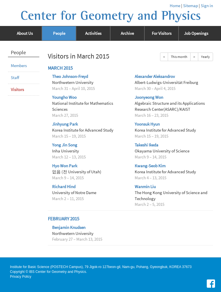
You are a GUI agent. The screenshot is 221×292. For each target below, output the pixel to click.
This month (179, 57)
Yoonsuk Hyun (147, 124)
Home (175, 5)
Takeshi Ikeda (146, 145)
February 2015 (63, 219)
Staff (15, 77)
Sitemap (190, 5)
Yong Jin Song (64, 145)
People (59, 33)
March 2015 (60, 68)
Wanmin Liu (145, 186)
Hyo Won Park (64, 165)
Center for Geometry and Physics (111, 16)
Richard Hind (63, 186)
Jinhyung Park (65, 124)
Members (19, 65)
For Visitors (161, 33)
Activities (93, 33)
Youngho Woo (64, 97)
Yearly (205, 57)
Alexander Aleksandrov (155, 76)
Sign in (207, 5)
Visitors (17, 89)
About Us (25, 33)
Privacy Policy (20, 277)
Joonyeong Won (149, 97)
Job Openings (196, 33)
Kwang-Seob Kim (150, 165)
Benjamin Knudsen (68, 227)
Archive (127, 33)
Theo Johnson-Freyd (70, 76)
